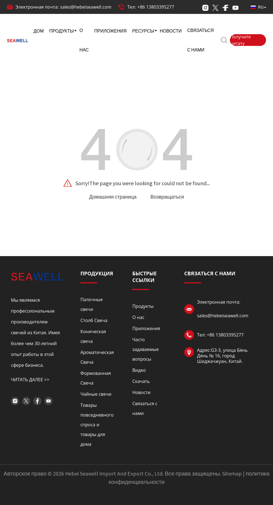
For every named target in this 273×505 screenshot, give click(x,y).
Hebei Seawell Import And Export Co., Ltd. (114, 473)
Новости (141, 392)
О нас (138, 317)
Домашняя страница (112, 197)
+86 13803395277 (155, 7)
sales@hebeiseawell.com (85, 7)
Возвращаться (167, 197)
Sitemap (232, 473)
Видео (139, 370)
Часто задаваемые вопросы (145, 349)
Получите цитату (240, 40)
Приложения (146, 328)
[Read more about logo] (37, 276)
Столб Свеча (93, 320)
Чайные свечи (95, 394)
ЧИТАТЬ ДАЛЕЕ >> (30, 380)
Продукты (142, 306)
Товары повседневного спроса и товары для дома (97, 424)
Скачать (141, 381)
